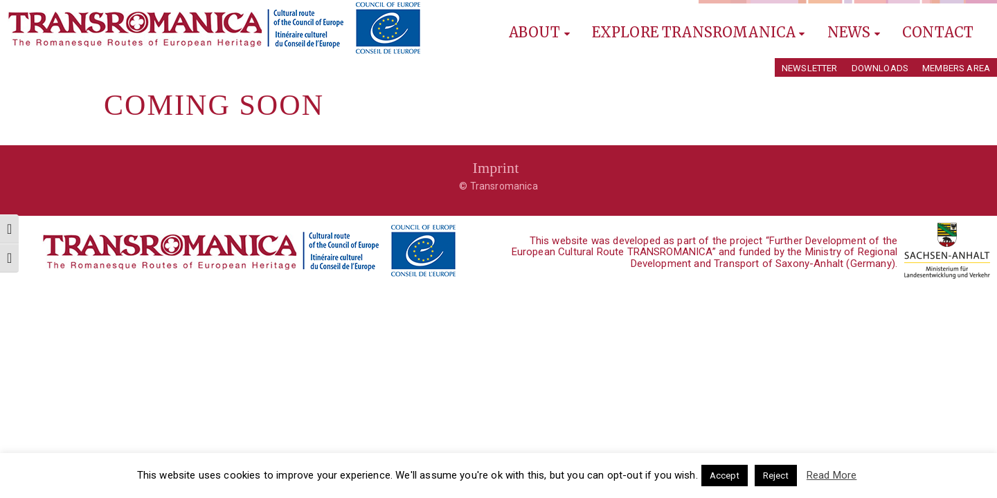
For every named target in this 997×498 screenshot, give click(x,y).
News (853, 32)
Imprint (495, 167)
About (539, 32)
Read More (831, 475)
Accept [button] (724, 475)
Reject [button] (776, 475)
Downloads (880, 68)
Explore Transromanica (698, 32)
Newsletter (810, 68)
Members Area (956, 68)
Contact (937, 32)
